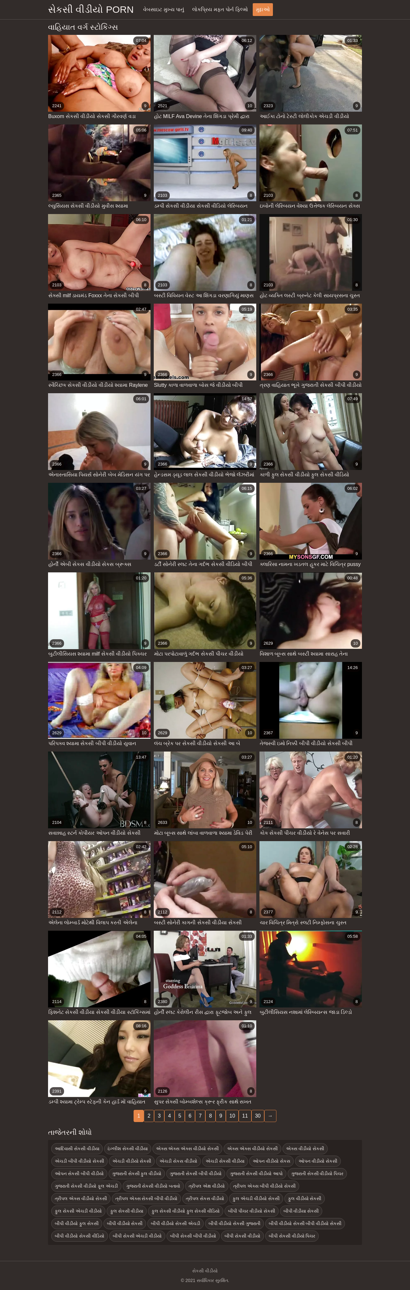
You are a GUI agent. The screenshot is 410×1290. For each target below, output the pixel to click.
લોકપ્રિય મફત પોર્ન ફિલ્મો (220, 9)
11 (245, 1116)
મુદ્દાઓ (263, 9)
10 (232, 1116)
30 (258, 1116)
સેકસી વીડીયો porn (91, 9)
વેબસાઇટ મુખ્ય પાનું (163, 9)
